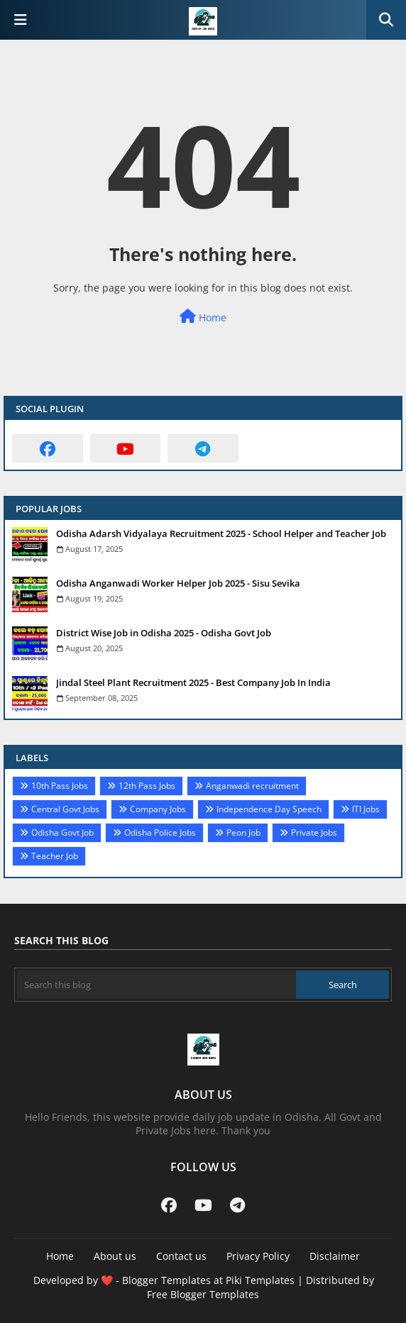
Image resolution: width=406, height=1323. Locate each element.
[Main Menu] (20, 20)
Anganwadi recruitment (252, 786)
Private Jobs (314, 832)
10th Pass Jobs (59, 786)
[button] (386, 20)
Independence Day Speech (269, 809)
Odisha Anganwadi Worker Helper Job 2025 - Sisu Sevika (178, 583)
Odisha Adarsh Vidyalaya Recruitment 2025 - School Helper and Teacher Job (221, 533)
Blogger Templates (166, 1280)
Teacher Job (54, 856)
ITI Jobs (366, 809)
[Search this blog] (156, 984)
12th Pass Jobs (147, 786)
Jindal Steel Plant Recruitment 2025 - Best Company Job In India (193, 682)
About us (115, 1256)
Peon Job (243, 832)
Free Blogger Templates (203, 1294)
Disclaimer (334, 1256)
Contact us (181, 1256)
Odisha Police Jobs (160, 832)
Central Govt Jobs (65, 809)
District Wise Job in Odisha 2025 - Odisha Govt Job (163, 632)
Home (203, 316)
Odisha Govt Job (62, 832)
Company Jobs (158, 809)
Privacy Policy (258, 1256)
